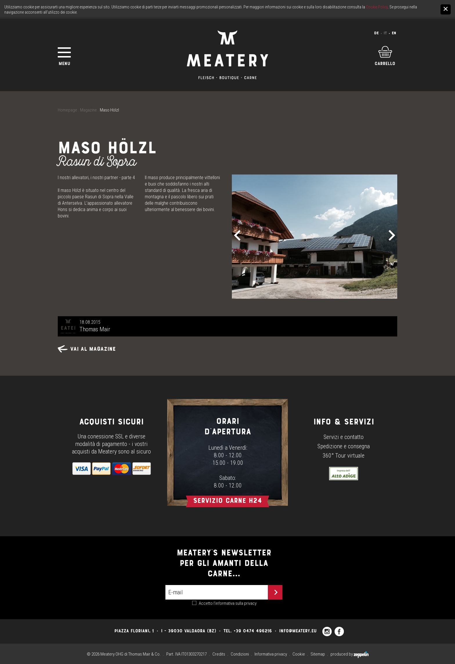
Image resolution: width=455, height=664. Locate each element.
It (385, 32)
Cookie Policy (377, 7)
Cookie (298, 654)
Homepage (67, 110)
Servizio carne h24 (227, 500)
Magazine (88, 110)
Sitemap (317, 654)
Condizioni (240, 654)
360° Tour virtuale (343, 455)
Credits (218, 654)
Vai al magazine (87, 349)
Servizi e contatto (344, 436)
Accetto (228, 603)
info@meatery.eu (298, 631)
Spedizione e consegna (343, 446)
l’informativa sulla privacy (235, 603)
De (376, 32)
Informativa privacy (270, 654)
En (394, 32)
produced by (350, 654)
